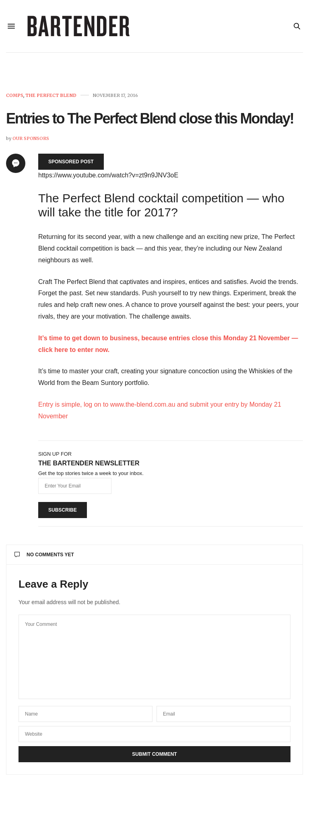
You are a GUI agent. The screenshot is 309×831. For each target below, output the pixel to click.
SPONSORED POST (71, 162)
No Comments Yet (44, 554)
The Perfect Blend (50, 95)
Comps (14, 95)
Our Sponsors (30, 138)
